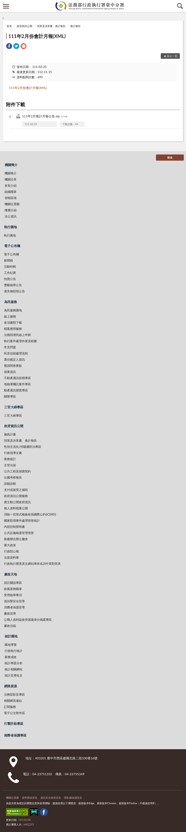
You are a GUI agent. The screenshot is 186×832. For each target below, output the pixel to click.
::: (3, 3)
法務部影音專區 (14, 694)
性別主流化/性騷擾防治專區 (22, 446)
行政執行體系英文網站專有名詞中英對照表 (32, 563)
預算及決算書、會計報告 (51, 26)
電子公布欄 (12, 246)
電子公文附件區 (14, 713)
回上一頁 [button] (172, 56)
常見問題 (10, 347)
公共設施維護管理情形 (19, 533)
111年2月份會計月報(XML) (37, 36)
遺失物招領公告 (14, 291)
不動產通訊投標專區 (17, 378)
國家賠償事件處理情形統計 (22, 520)
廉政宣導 (10, 613)
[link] (9, 46)
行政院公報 (11, 551)
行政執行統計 (13, 650)
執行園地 (10, 227)
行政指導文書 (13, 453)
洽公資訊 (11, 216)
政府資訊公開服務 (16, 496)
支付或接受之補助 (16, 489)
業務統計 (10, 459)
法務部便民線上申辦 (17, 335)
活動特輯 (10, 266)
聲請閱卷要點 (13, 365)
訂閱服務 (10, 706)
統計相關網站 (13, 669)
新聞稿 (8, 260)
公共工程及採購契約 (17, 471)
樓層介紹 (11, 210)
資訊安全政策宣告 (50, 797)
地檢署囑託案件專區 (17, 384)
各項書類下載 (13, 322)
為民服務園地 (13, 310)
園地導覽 (11, 644)
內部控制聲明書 (14, 526)
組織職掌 (11, 191)
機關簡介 (11, 165)
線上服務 (10, 316)
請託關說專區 (13, 582)
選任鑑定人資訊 (14, 359)
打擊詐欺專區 (13, 723)
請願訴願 (10, 483)
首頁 (9, 26)
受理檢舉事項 (13, 595)
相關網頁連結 (13, 700)
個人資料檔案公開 (16, 508)
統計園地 (11, 636)
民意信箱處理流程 (16, 353)
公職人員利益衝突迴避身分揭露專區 (28, 619)
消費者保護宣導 (14, 607)
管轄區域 (11, 198)
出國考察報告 (13, 477)
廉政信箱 (10, 625)
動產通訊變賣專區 (16, 390)
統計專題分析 (13, 663)
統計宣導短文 (13, 675)
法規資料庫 (11, 557)
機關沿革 (11, 179)
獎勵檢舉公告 (13, 285)
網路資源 (10, 686)
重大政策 (10, 545)
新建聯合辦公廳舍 (16, 539)
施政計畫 (10, 434)
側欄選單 (6, 6)
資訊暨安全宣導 (14, 601)
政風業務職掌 (13, 589)
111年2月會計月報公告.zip (44, 116)
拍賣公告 (10, 279)
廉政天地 (10, 574)
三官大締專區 (13, 407)
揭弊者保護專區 (15, 735)
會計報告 (75, 26)
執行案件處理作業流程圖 (20, 341)
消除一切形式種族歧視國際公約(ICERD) (30, 514)
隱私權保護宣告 (73, 797)
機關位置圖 (12, 204)
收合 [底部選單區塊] (169, 157)
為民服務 (10, 302)
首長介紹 (11, 185)
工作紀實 (10, 272)
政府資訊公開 (24, 26)
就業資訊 (10, 372)
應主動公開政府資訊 (17, 502)
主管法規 (10, 465)
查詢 (180, 6)
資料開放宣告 (29, 797)
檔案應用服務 (13, 328)
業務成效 (11, 657)
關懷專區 (10, 396)
